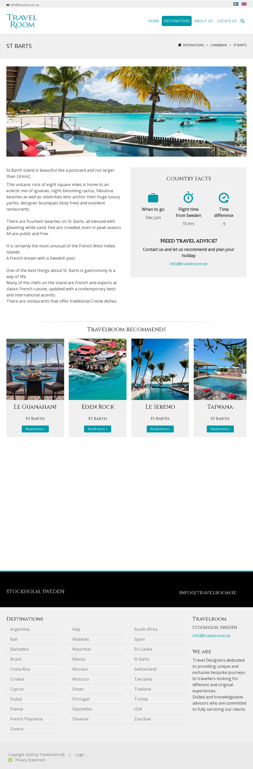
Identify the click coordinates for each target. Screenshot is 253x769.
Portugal (80, 699)
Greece (17, 729)
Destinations (193, 45)
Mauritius (81, 649)
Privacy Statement (30, 759)
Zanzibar (142, 719)
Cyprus (17, 689)
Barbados (19, 649)
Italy (76, 629)
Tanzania (143, 679)
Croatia (17, 679)
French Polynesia (26, 719)
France (16, 709)
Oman (78, 689)
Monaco (80, 669)
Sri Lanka (143, 649)
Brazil (15, 659)
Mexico (79, 659)
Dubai (16, 699)
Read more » (35, 429)
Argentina (19, 629)
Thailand (142, 689)
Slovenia (80, 719)
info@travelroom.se (189, 264)
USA (138, 709)
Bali (13, 639)
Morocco (80, 679)
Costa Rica (20, 669)
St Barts (240, 45)
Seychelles (82, 709)
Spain (139, 639)
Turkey (141, 699)
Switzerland (145, 669)
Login (79, 754)
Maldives (80, 639)
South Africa (146, 629)
